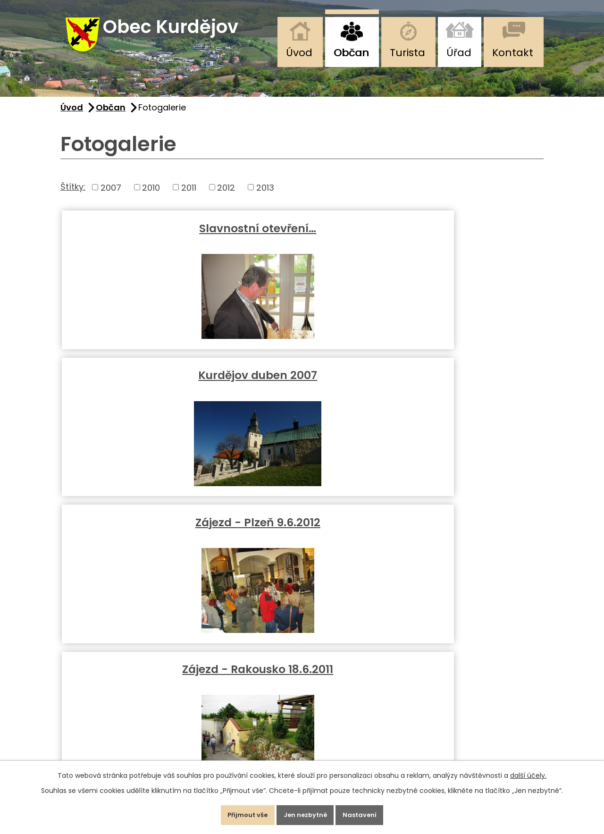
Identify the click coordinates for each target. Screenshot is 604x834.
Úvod (299, 52)
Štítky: (72, 196)
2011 (188, 196)
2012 (226, 196)
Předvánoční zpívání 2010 (302, 391)
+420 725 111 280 (98, 692)
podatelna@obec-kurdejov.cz (133, 752)
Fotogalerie (463, 384)
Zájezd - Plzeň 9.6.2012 (463, 236)
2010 (151, 196)
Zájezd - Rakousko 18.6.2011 (141, 391)
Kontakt (512, 52)
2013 (265, 196)
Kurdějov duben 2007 (302, 236)
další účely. (528, 770)
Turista (407, 52)
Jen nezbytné (306, 812)
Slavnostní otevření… (141, 236)
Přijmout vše (237, 812)
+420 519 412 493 (99, 676)
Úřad (458, 52)
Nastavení (370, 812)
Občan (351, 52)
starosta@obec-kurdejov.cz (128, 737)
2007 (111, 196)
